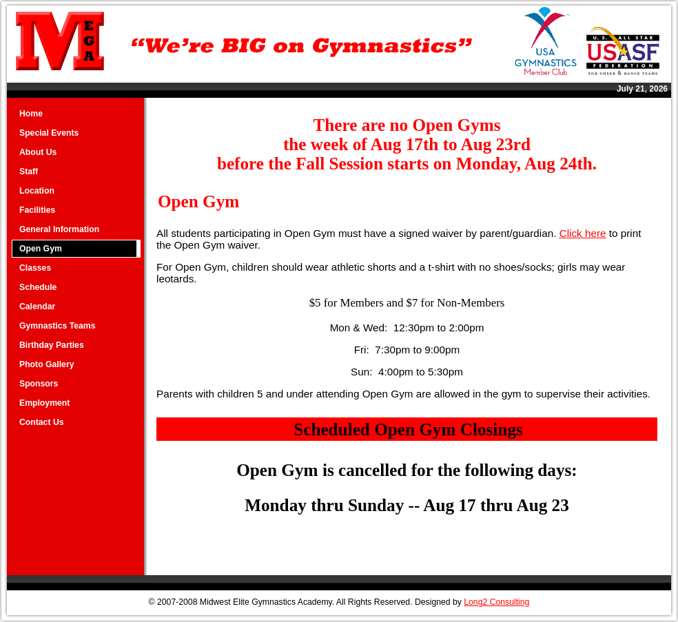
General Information (59, 229)
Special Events (49, 133)
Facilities (37, 210)
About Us (37, 152)
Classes (35, 268)
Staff (28, 171)
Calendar (37, 306)
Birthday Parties (51, 345)
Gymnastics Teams (57, 326)
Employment (44, 403)
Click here (582, 233)
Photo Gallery (46, 364)
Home (31, 113)
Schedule (37, 287)
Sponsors (38, 383)
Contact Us (41, 422)
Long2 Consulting (496, 602)
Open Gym (40, 248)
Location (36, 191)
